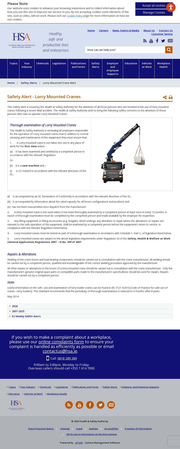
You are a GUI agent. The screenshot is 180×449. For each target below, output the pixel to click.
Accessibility (111, 428)
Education (131, 63)
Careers (103, 30)
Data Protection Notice (41, 428)
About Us (149, 30)
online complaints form (61, 341)
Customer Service (162, 34)
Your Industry (27, 65)
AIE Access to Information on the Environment (91, 434)
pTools (79, 442)
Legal (79, 428)
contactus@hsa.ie (60, 351)
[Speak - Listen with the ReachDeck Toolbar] (171, 7)
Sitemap (65, 428)
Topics (13, 63)
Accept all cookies (153, 5)
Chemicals (42, 63)
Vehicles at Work (147, 65)
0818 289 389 (67, 358)
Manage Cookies (154, 12)
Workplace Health (163, 65)
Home (91, 30)
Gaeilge (93, 428)
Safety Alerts (95, 65)
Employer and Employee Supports (113, 69)
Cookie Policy (75, 15)
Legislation (59, 63)
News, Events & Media (125, 30)
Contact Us (166, 30)
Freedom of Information (138, 428)
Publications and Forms (78, 65)
